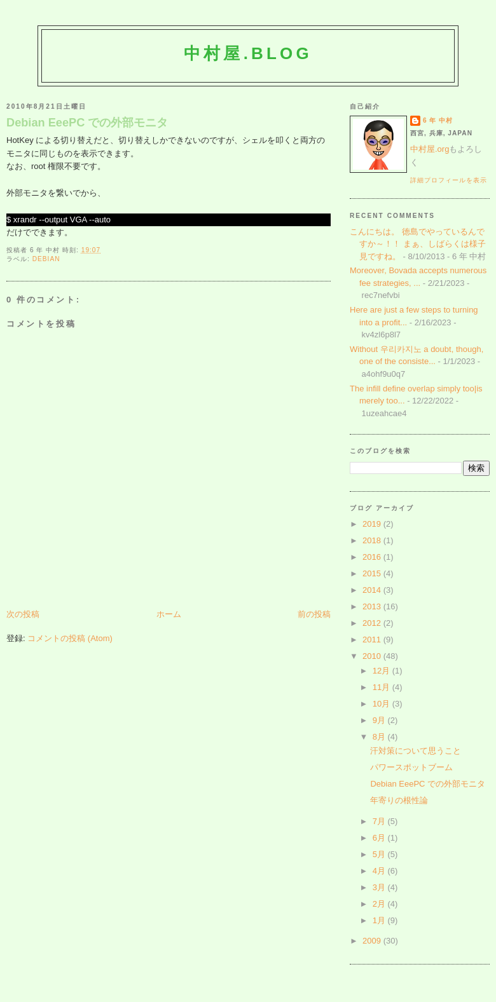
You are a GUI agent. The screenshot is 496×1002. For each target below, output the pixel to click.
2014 (372, 590)
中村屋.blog (248, 53)
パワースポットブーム (411, 767)
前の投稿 (314, 614)
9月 (380, 720)
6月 (380, 838)
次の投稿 (22, 614)
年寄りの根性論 (399, 800)
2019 (372, 524)
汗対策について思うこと (415, 750)
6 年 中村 (438, 120)
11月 (382, 687)
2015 (372, 573)
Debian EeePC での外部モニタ (87, 122)
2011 (372, 639)
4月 (380, 871)
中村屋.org (429, 149)
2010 (372, 656)
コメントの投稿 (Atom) (70, 638)
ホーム (168, 614)
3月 (380, 887)
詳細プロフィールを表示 (448, 180)
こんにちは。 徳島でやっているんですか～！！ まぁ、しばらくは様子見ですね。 (418, 244)
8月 (380, 736)
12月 (382, 670)
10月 (382, 703)
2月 (380, 904)
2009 (372, 940)
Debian (46, 258)
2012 (372, 623)
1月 (380, 920)
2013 (372, 606)
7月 (380, 821)
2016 (372, 557)
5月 (380, 854)
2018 (372, 540)
